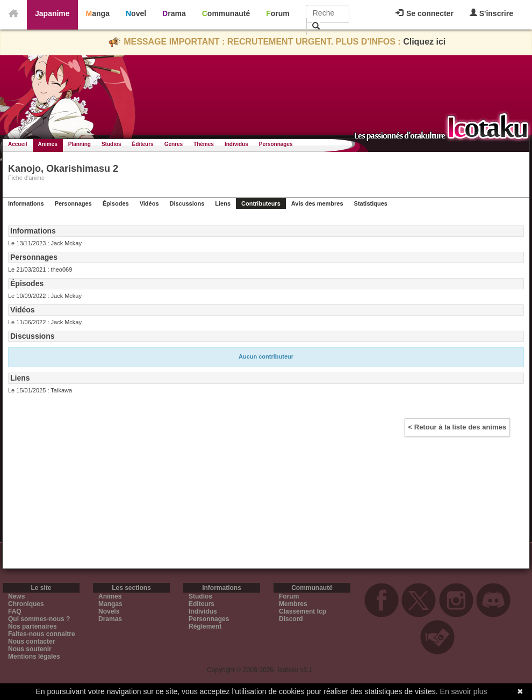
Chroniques (26, 604)
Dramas (110, 619)
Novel (136, 13)
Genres (173, 144)
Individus (236, 144)
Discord (291, 619)
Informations (26, 203)
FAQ (14, 611)
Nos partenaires (32, 626)
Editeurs (201, 604)
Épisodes (116, 203)
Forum (278, 13)
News (16, 596)
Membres (293, 604)
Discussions (187, 203)
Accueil (17, 144)
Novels (108, 611)
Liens (223, 203)
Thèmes (203, 144)
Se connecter (425, 13)
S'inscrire (491, 13)
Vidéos (149, 203)
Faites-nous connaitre (41, 634)
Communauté (226, 13)
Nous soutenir (30, 649)
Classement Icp (302, 611)
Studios (111, 144)
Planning (79, 144)
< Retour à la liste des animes (457, 427)
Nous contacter (31, 641)
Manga (98, 13)
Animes (47, 144)
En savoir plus (463, 691)
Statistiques (370, 203)
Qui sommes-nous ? (39, 619)
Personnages (276, 144)
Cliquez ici (424, 41)
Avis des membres (317, 203)
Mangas (110, 604)
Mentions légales (34, 656)
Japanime (52, 13)
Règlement (205, 626)
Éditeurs (143, 144)
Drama (174, 13)
